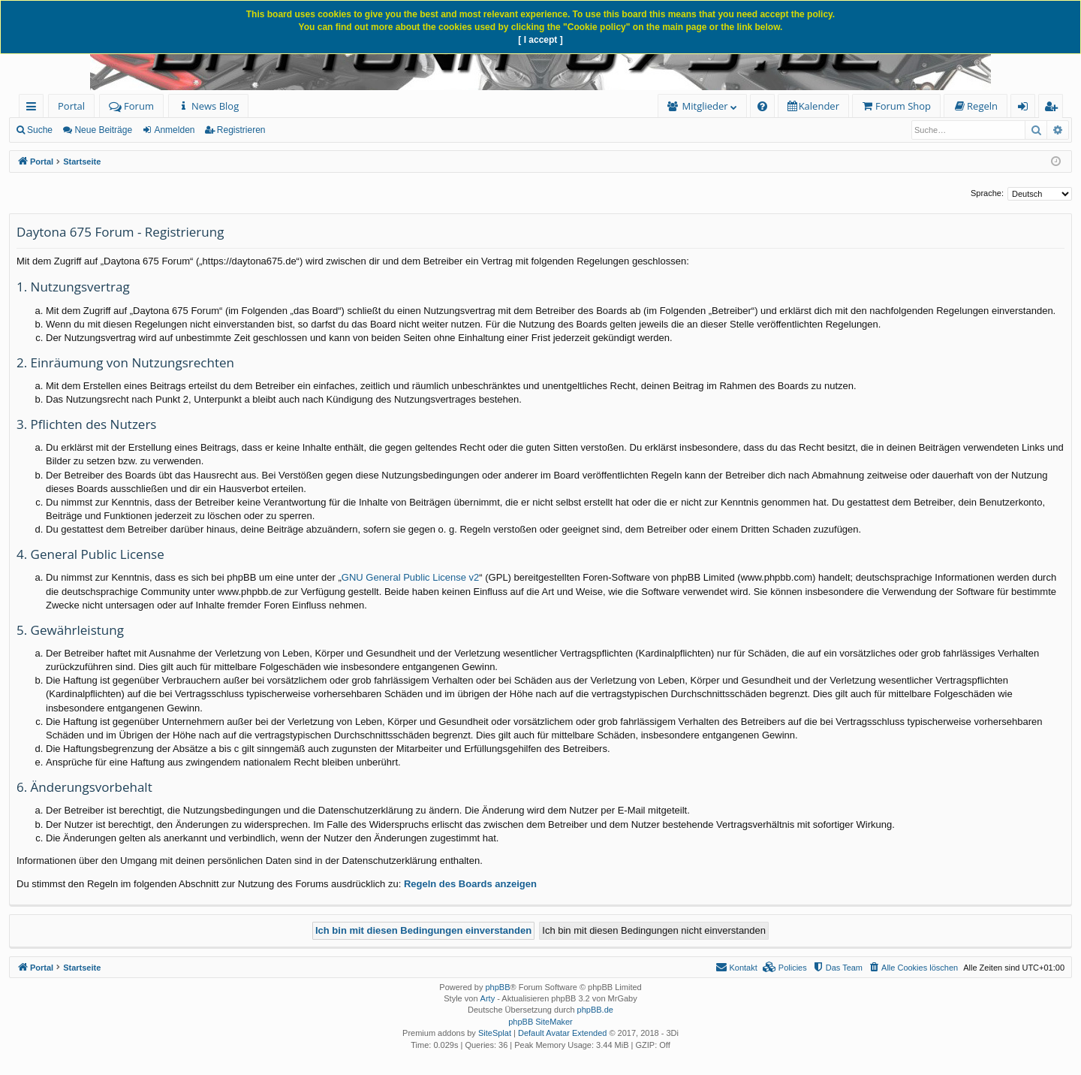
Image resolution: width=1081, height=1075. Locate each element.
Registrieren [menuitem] (1054, 108)
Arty (487, 998)
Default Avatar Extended (562, 1032)
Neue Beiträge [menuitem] (103, 130)
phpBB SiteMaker (540, 1021)
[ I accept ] (540, 40)
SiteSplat (494, 1032)
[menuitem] (208, 106)
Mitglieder (705, 106)
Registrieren (241, 130)
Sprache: (987, 193)
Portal (71, 106)
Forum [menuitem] (131, 106)
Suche (40, 130)
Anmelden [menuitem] (1026, 108)
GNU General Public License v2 (411, 577)
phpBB (497, 987)
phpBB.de (595, 1009)
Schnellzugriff (34, 108)
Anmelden (174, 130)
